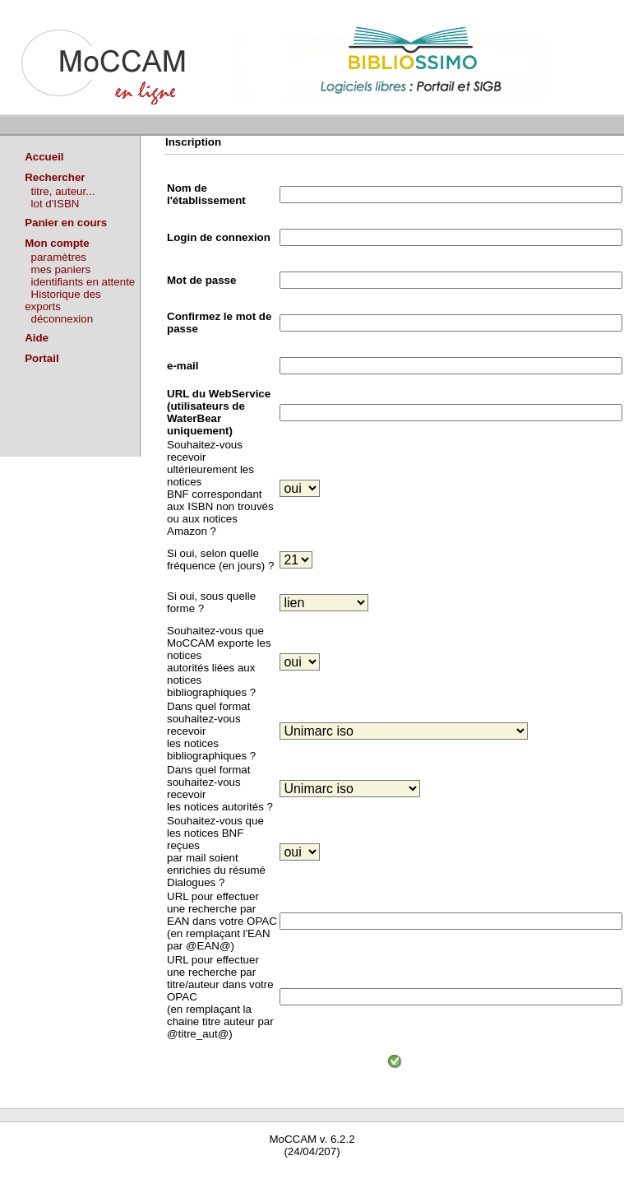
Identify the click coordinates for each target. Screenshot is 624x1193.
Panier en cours (66, 222)
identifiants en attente (83, 282)
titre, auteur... (63, 191)
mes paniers (61, 269)
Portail (41, 358)
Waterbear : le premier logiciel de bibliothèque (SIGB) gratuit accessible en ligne (194, 1174)
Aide (37, 338)
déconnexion (62, 319)
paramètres (58, 257)
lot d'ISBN (55, 203)
